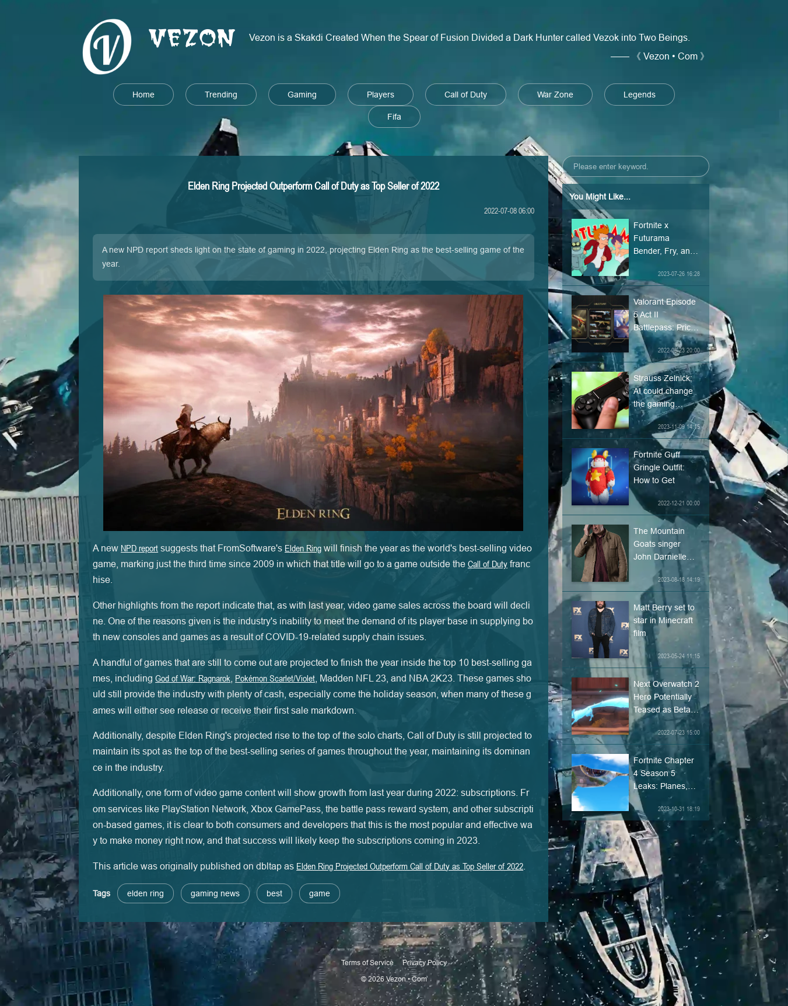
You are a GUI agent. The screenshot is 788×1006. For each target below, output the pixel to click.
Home (143, 94)
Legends (640, 94)
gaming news (215, 893)
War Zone (555, 94)
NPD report (139, 548)
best (274, 893)
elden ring (145, 893)
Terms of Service (367, 962)
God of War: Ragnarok (192, 678)
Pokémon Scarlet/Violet (275, 678)
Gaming (302, 94)
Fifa (394, 116)
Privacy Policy (424, 962)
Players (380, 94)
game (319, 893)
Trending (221, 94)
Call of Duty (465, 94)
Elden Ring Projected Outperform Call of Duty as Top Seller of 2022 (409, 866)
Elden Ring (303, 548)
